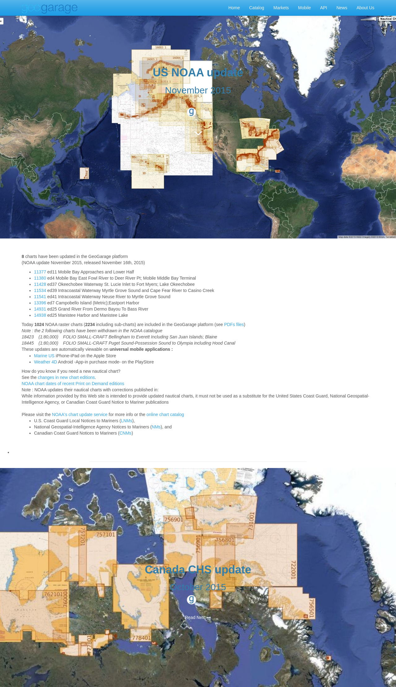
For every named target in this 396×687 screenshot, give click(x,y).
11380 (40, 278)
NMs (156, 426)
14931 (40, 309)
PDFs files (234, 324)
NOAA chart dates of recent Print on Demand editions (73, 383)
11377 (40, 271)
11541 (40, 296)
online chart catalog (165, 414)
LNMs (126, 420)
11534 (40, 290)
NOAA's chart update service (79, 414)
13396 (40, 302)
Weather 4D (45, 361)
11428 (40, 284)
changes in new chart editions (66, 377)
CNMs (125, 433)
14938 (40, 315)
